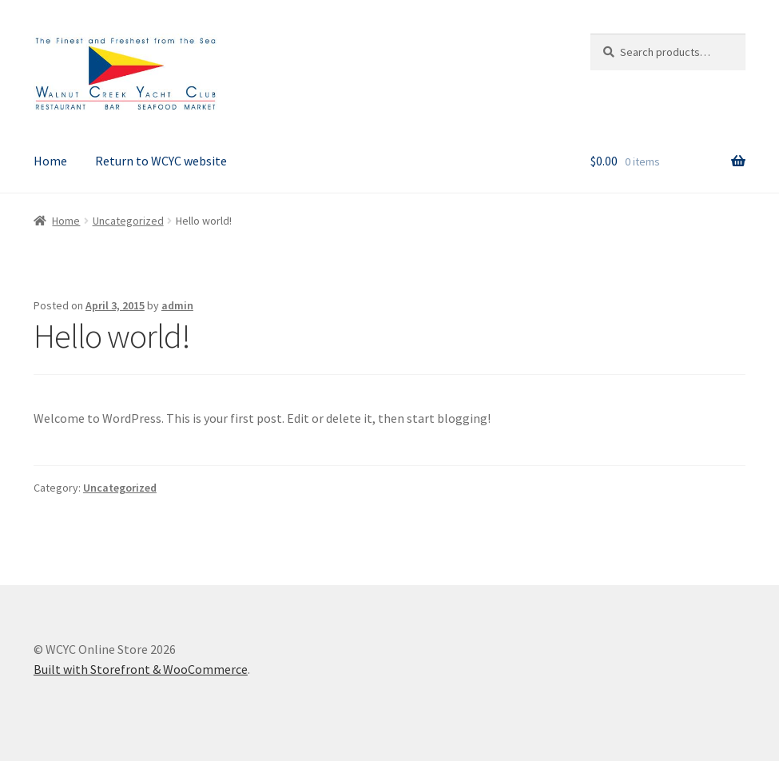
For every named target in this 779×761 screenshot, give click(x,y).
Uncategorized (128, 220)
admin (177, 305)
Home (50, 161)
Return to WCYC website (161, 161)
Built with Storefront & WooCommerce (141, 669)
